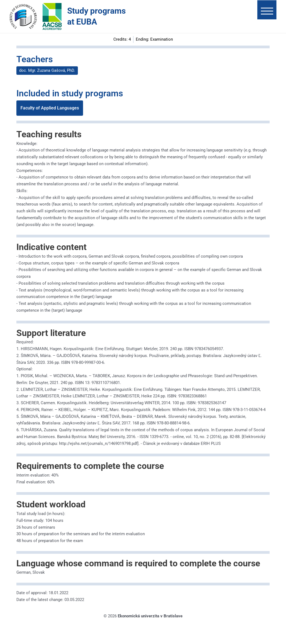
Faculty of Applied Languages (49, 108)
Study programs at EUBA (96, 16)
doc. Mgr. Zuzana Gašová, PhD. (47, 70)
